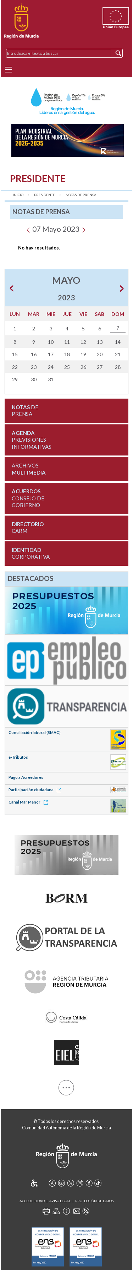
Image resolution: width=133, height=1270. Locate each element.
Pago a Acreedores (26, 777)
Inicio (18, 195)
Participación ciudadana (36, 789)
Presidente (44, 195)
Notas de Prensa (81, 195)
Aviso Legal (60, 1201)
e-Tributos (18, 757)
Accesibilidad (32, 1201)
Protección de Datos (94, 1201)
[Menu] (8, 69)
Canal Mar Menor (29, 802)
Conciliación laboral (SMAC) (35, 732)
